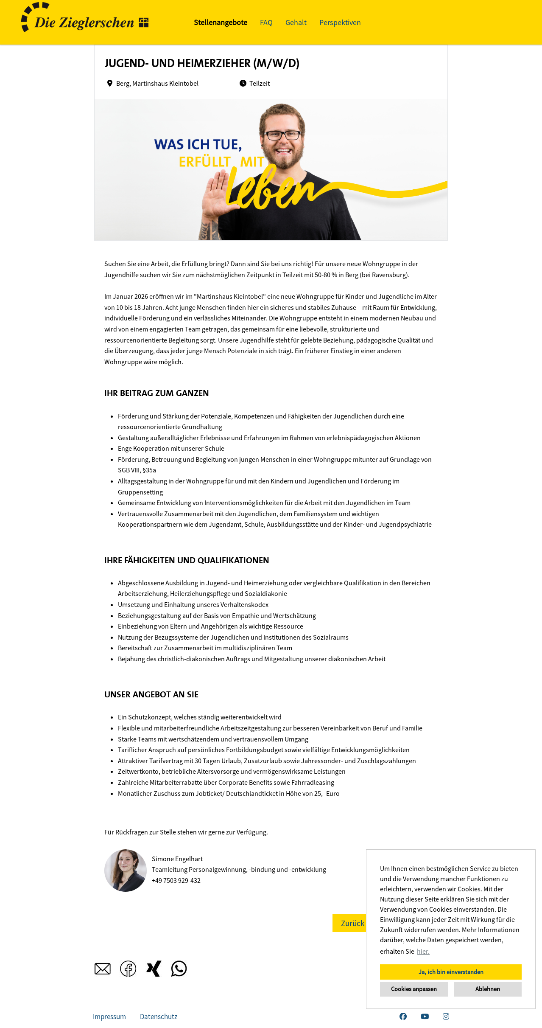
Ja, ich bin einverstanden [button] (451, 972)
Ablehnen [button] (487, 989)
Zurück (352, 923)
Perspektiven (340, 22)
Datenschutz (158, 1016)
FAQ (266, 22)
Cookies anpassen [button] (414, 989)
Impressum (109, 1016)
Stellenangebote (220, 22)
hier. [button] (423, 951)
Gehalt (296, 22)
